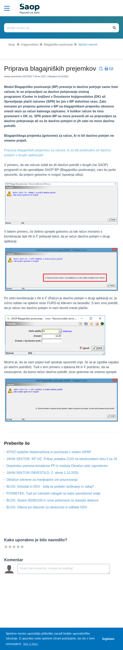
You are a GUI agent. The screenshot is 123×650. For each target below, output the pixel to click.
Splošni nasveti (87, 44)
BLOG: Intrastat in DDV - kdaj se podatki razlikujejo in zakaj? (53, 486)
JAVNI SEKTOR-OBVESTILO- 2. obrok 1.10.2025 (45, 472)
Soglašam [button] (108, 638)
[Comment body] (63, 569)
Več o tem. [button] (30, 644)
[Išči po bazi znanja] (57, 27)
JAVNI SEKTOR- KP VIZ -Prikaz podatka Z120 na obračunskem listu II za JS (64, 459)
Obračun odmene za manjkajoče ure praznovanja (45, 479)
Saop (11, 44)
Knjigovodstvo (29, 44)
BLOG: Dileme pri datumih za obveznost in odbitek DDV (49, 507)
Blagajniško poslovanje (58, 44)
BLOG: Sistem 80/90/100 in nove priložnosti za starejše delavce (55, 500)
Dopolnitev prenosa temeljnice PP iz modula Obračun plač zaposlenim (60, 466)
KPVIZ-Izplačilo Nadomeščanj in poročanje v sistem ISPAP (51, 452)
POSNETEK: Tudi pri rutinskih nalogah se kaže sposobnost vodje (56, 493)
